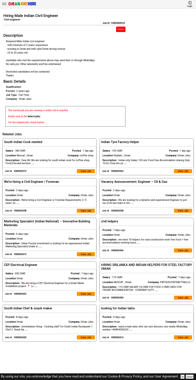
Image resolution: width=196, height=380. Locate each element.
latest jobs (34, 116)
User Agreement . (167, 376)
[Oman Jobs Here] (22, 5)
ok (182, 377)
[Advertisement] (163, 71)
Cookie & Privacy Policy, (125, 376)
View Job (86, 171)
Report (121, 29)
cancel (190, 377)
